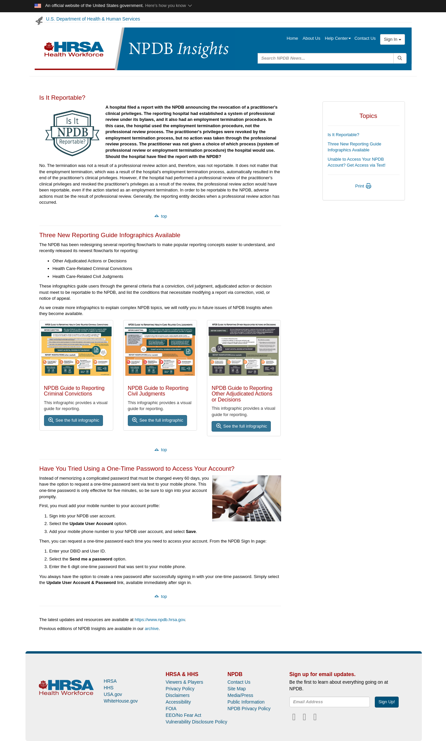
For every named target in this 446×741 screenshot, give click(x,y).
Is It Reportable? (343, 134)
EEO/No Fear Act (183, 715)
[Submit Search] (399, 58)
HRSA (110, 681)
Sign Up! (386, 701)
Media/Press (240, 695)
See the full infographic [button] (73, 420)
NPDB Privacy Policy (249, 708)
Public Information (246, 702)
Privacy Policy (180, 688)
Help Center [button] (338, 38)
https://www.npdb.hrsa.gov (160, 619)
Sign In (392, 39)
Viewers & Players (184, 682)
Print (363, 186)
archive (152, 628)
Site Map (236, 688)
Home (292, 38)
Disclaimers (177, 695)
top (160, 216)
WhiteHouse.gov (121, 701)
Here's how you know (169, 5)
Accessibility (178, 702)
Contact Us (364, 38)
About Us (311, 38)
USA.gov (113, 694)
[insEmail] (329, 702)
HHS (109, 687)
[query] (326, 58)
